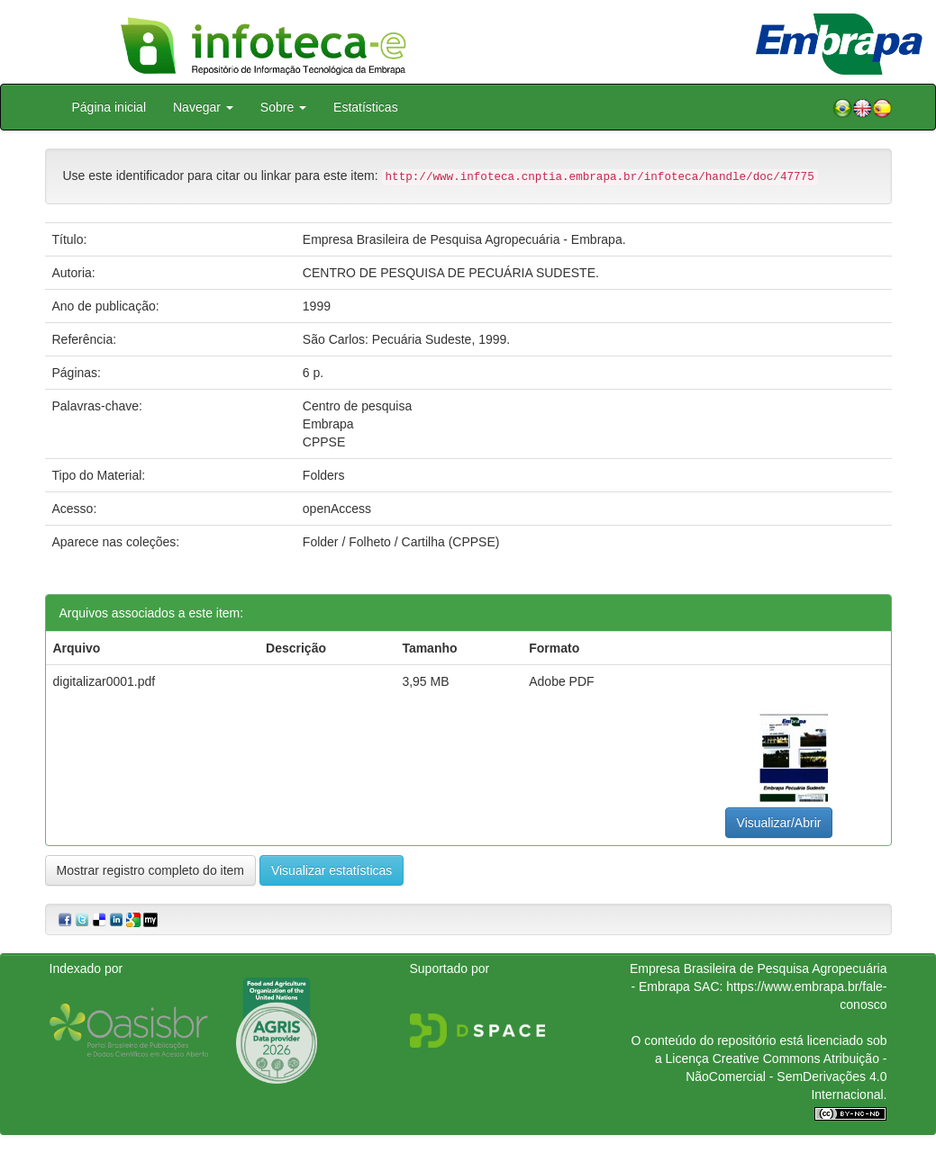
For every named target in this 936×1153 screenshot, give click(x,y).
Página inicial (109, 107)
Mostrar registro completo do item (151, 870)
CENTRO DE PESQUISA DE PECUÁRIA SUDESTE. (451, 273)
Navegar (203, 107)
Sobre (283, 107)
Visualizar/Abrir (779, 822)
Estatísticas (365, 107)
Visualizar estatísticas (331, 870)
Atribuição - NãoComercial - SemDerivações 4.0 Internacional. (786, 1076)
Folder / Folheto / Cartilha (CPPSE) (401, 542)
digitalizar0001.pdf (104, 681)
